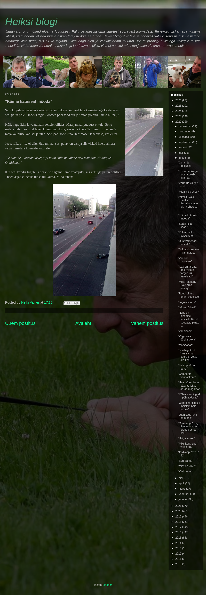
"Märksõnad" (185, 345)
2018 (178, 521)
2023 (178, 116)
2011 (178, 558)
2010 (178, 564)
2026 (178, 100)
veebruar (184, 493)
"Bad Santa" (185, 460)
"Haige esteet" (186, 438)
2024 (178, 110)
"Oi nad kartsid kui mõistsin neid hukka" (189, 406)
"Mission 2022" (187, 466)
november (185, 131)
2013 (178, 548)
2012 (178, 553)
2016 (178, 532)
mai (181, 478)
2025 (178, 105)
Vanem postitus (147, 323)
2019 (178, 516)
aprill (182, 483)
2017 (178, 527)
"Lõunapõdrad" (187, 307)
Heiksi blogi (31, 21)
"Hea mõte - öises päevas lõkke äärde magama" (189, 385)
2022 (178, 121)
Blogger (107, 584)
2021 (178, 505)
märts (182, 488)
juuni (182, 158)
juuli (181, 152)
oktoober (184, 136)
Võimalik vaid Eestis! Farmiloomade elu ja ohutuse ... (188, 203)
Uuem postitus (20, 323)
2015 (178, 537)
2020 (178, 511)
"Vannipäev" (185, 331)
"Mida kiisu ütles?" (189, 191)
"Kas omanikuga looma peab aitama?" (188, 174)
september (185, 142)
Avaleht (83, 323)
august (183, 147)
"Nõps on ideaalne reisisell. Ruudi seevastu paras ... (188, 319)
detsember (185, 126)
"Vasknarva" (185, 471)
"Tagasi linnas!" (187, 302)
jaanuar (183, 499)
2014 (178, 543)
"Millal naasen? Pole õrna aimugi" (187, 285)
